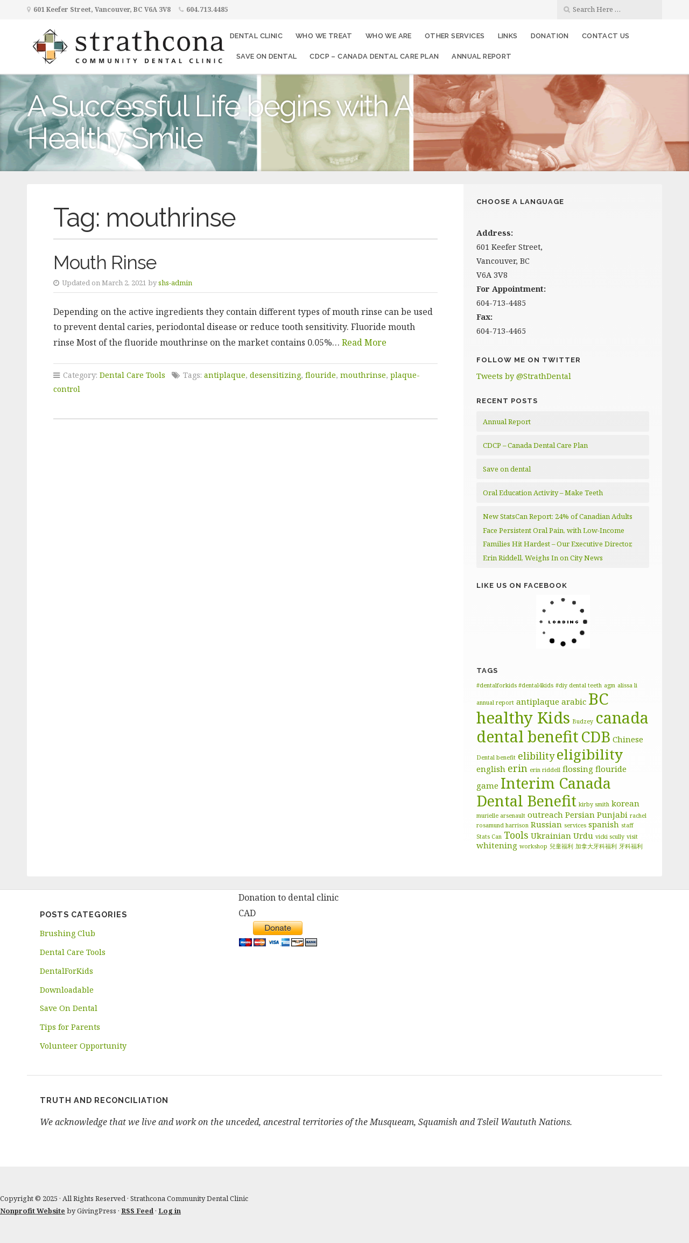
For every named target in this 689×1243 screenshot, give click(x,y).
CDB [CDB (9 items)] (595, 737)
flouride (320, 375)
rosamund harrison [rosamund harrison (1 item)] (502, 825)
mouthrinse (363, 375)
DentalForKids (66, 971)
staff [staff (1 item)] (627, 825)
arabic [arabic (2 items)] (573, 701)
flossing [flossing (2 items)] (578, 768)
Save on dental (266, 56)
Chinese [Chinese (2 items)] (628, 739)
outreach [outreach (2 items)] (545, 814)
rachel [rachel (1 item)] (638, 815)
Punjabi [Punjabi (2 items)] (612, 814)
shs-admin (175, 282)
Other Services (455, 36)
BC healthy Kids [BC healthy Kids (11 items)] (542, 708)
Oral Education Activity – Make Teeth (543, 492)
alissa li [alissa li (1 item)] (627, 685)
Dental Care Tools (132, 375)
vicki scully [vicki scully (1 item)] (609, 836)
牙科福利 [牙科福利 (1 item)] (631, 846)
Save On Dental (68, 1008)
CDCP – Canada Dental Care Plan (374, 56)
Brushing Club (67, 933)
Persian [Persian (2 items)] (580, 814)
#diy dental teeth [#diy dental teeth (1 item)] (579, 685)
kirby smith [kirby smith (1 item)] (594, 804)
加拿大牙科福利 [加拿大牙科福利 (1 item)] (596, 846)
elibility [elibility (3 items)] (536, 755)
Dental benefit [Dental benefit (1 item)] (496, 757)
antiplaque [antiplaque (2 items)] (537, 701)
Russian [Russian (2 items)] (546, 824)
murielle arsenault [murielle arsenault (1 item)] (500, 815)
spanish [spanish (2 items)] (603, 824)
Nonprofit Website (32, 1211)
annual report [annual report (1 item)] (495, 702)
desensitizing (275, 375)
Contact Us (606, 36)
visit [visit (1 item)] (632, 836)
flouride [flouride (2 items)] (611, 768)
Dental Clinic (256, 36)
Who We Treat (324, 36)
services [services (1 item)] (575, 825)
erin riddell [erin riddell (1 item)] (545, 770)
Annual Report (481, 56)
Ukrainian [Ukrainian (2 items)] (551, 835)
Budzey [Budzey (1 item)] (582, 721)
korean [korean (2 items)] (625, 803)
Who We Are (388, 36)
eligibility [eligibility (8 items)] (590, 754)
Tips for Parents (70, 1027)
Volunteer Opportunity (83, 1046)
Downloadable (67, 990)
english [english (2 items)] (490, 768)
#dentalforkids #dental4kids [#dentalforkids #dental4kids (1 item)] (514, 685)
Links (508, 36)
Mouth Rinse (104, 262)
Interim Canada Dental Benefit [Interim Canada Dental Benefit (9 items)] (543, 792)
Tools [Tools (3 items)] (516, 834)
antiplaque (224, 375)
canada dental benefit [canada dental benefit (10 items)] (562, 727)
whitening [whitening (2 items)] (496, 845)
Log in (169, 1211)
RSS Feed (137, 1211)
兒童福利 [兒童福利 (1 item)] (561, 846)
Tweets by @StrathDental (523, 376)
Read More (364, 342)
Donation (550, 36)
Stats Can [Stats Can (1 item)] (489, 836)
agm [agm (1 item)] (609, 685)
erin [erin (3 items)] (518, 768)
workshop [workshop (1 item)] (533, 846)
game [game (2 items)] (487, 785)
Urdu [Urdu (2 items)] (583, 835)
